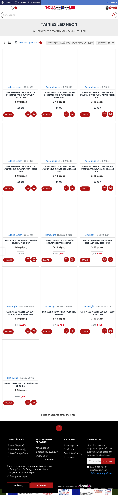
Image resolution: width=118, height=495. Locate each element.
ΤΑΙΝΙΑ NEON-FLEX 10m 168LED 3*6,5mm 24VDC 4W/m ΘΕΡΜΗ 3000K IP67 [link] (59, 95)
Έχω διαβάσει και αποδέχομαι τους (99, 470)
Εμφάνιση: (101, 43)
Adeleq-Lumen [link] (15, 87)
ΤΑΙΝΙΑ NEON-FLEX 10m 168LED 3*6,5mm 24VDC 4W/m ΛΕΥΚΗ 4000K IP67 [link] (97, 95)
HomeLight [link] (50, 235)
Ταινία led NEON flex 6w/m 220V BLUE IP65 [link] (21, 384)
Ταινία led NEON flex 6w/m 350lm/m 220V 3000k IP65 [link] (59, 241)
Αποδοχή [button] (41, 485)
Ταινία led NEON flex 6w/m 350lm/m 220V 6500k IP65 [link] (20, 313)
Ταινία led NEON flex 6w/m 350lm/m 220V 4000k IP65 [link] (97, 241)
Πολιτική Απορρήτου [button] (17, 476)
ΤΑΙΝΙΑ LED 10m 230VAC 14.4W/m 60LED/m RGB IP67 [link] (21, 241)
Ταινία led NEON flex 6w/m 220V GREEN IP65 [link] (97, 313)
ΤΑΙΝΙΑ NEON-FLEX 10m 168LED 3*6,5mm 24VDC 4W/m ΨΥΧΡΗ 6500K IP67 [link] (20, 95)
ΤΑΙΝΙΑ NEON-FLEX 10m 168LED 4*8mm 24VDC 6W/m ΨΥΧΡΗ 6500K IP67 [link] (20, 169)
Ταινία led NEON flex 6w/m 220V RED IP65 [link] (59, 313)
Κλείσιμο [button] (49, 459)
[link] (2, 251)
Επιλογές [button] (18, 485)
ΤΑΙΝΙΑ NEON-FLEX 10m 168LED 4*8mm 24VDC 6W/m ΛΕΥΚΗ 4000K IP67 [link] (97, 169)
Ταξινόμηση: (53, 43)
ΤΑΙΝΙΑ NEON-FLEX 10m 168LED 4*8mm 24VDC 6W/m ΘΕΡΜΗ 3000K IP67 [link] (59, 169)
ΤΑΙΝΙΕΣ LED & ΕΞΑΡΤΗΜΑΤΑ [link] (51, 31)
